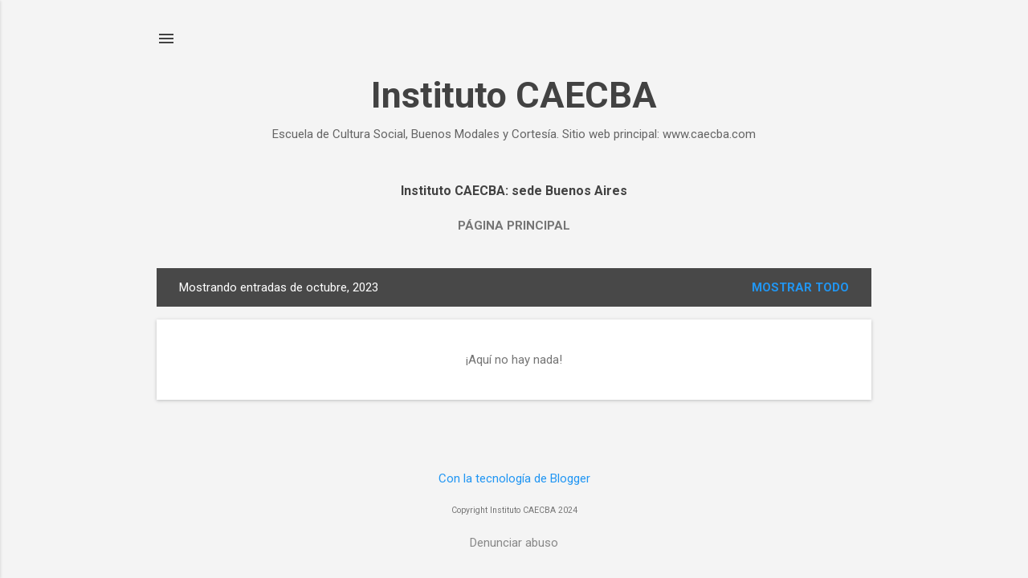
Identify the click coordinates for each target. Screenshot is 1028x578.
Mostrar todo (800, 287)
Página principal (514, 225)
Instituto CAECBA (514, 95)
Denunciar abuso (514, 542)
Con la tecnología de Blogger (514, 478)
